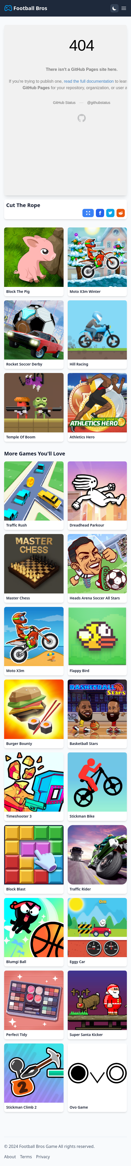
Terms (26, 1157)
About (10, 1157)
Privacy (43, 1157)
